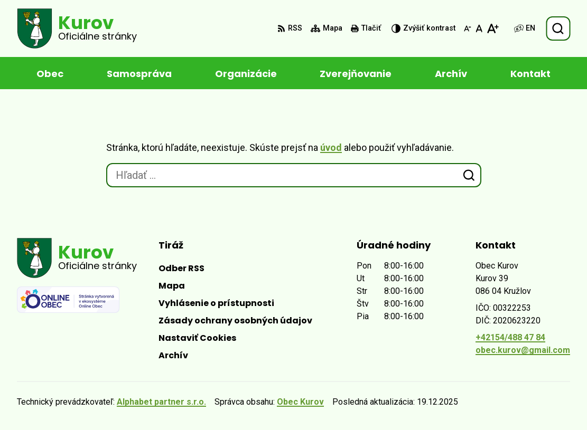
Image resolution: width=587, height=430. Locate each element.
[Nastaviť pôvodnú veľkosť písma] (478, 28)
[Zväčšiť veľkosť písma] (492, 28)
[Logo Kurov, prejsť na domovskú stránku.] (77, 28)
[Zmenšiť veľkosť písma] (467, 28)
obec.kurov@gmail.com (523, 350)
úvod (331, 147)
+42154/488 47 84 (510, 337)
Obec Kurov (300, 402)
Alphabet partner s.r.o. (161, 402)
